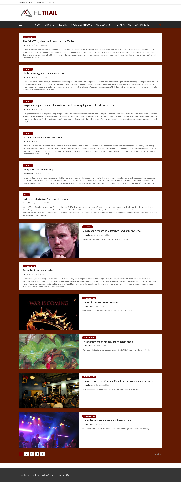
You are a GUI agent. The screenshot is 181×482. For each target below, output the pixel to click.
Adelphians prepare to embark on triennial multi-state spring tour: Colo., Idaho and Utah (69, 105)
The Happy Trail (122, 25)
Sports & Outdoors (81, 25)
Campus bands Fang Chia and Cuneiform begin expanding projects (117, 381)
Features (63, 25)
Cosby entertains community (38, 169)
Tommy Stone (28, 45)
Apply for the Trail (25, 2)
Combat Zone (142, 25)
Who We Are (39, 2)
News (38, 25)
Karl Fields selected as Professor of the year (46, 198)
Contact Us (50, 2)
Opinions (49, 25)
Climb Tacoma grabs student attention (43, 73)
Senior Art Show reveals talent (38, 270)
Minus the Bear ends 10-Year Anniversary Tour (106, 420)
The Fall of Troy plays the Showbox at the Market (49, 41)
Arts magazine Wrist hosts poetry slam (43, 137)
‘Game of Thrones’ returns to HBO (100, 302)
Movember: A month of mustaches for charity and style (111, 230)
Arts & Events (103, 25)
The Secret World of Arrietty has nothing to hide (107, 341)
